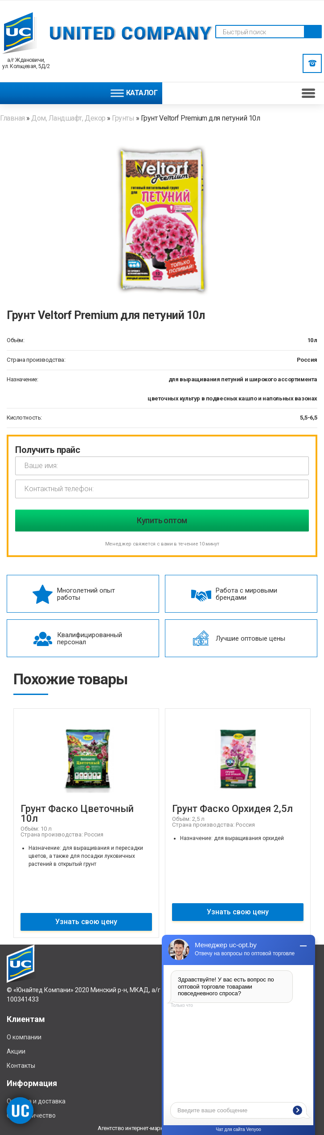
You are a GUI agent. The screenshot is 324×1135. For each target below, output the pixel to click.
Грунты (123, 118)
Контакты (21, 1065)
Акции (16, 1051)
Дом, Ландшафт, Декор (68, 118)
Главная (13, 118)
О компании (24, 1037)
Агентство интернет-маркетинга (139, 1128)
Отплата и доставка (36, 1101)
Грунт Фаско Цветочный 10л (77, 813)
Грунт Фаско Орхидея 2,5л (232, 808)
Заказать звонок (312, 63)
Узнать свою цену (86, 921)
